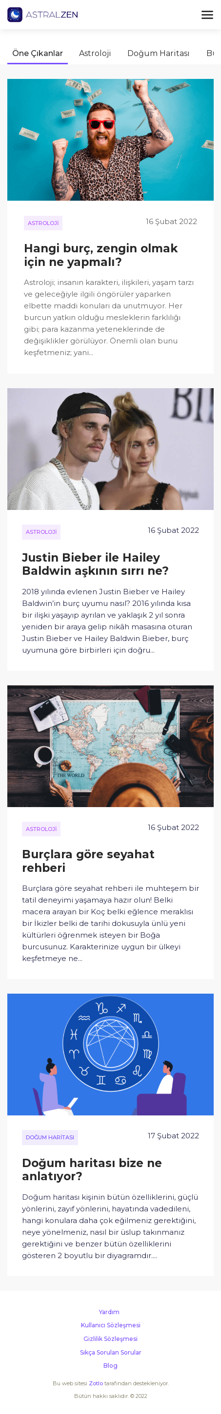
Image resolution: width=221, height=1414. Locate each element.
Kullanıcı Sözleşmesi (111, 1325)
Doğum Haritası (158, 53)
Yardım (109, 1312)
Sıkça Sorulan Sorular (110, 1352)
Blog (110, 1365)
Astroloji (95, 53)
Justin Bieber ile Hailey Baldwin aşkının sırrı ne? (95, 564)
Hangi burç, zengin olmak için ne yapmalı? (101, 255)
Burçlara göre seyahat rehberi (88, 861)
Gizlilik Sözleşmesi (110, 1338)
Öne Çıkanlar (37, 53)
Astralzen (42, 14)
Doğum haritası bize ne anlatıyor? (92, 1170)
